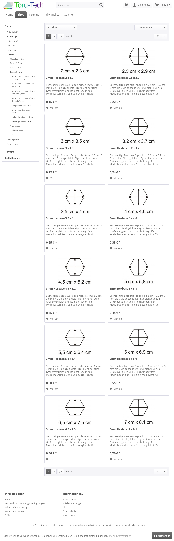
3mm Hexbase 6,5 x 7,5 (61, 429)
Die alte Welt (14, 41)
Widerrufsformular (15, 511)
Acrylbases (15, 125)
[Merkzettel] (126, 5)
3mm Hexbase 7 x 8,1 (123, 429)
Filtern (53, 27)
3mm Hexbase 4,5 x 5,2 (61, 288)
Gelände (12, 45)
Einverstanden (162, 535)
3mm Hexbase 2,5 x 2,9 (124, 78)
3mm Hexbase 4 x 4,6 (123, 218)
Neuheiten (12, 31)
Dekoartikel (13, 144)
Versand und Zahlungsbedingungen (25, 503)
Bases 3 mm (16, 72)
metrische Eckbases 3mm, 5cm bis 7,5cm (24, 92)
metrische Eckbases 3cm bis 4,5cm (23, 85)
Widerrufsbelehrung (16, 507)
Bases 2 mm (15, 67)
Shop (8, 26)
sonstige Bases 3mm (22, 121)
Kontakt (9, 499)
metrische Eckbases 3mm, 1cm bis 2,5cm (24, 78)
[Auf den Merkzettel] (52, 108)
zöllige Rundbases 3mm (22, 117)
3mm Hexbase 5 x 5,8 (123, 288)
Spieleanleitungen (72, 503)
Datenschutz (69, 511)
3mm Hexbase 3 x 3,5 (59, 148)
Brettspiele (13, 139)
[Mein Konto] (141, 5)
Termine (9, 151)
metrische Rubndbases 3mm (22, 111)
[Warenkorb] (162, 5)
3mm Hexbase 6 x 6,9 (123, 359)
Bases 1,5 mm (16, 63)
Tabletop (12, 36)
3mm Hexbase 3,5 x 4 (59, 218)
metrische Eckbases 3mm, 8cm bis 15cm (24, 99)
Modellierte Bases (18, 58)
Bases (11, 54)
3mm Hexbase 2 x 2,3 (59, 78)
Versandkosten (80, 525)
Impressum (68, 515)
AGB (7, 515)
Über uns (67, 507)
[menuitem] (80, 5)
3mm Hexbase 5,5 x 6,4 (61, 359)
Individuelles (12, 158)
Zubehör (12, 50)
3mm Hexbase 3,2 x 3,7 (124, 148)
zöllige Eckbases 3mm (22, 105)
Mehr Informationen (120, 535)
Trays (10, 134)
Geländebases (16, 130)
